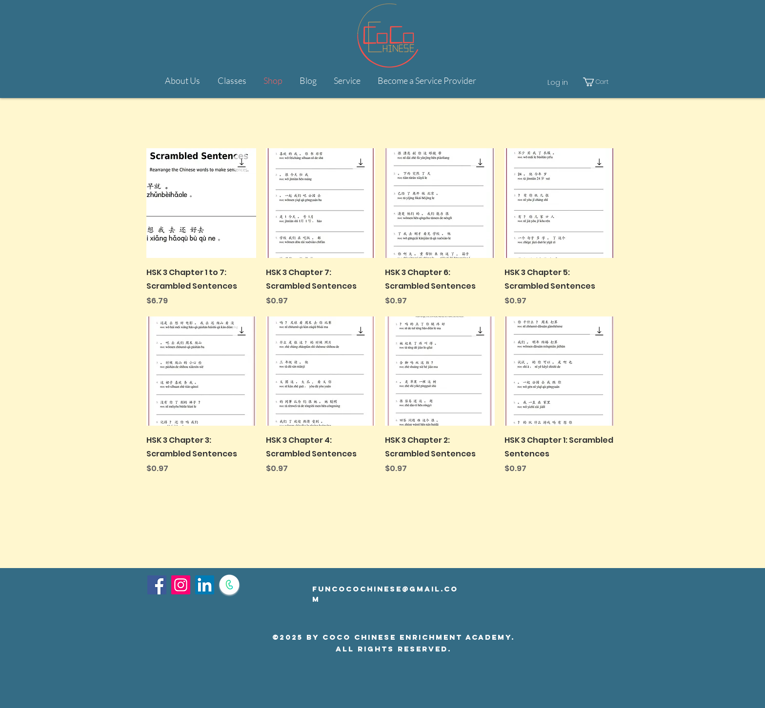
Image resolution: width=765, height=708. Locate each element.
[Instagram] (180, 584)
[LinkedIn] (204, 584)
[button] (347, 80)
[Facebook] (156, 584)
